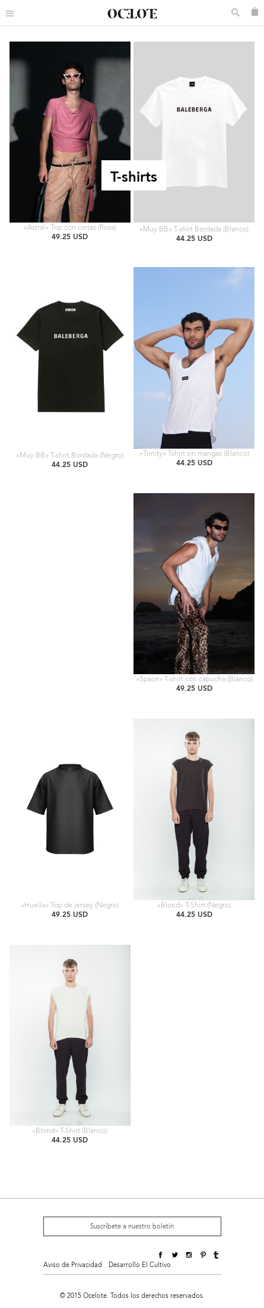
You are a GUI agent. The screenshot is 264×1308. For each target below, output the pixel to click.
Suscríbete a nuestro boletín (132, 1226)
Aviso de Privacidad (72, 1265)
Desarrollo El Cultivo (140, 1265)
